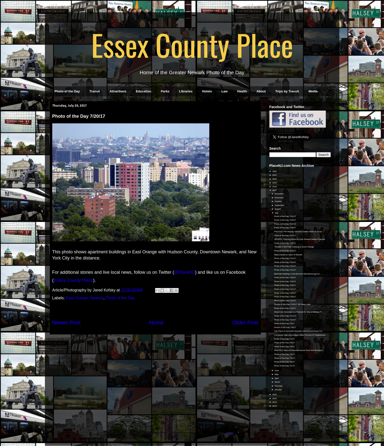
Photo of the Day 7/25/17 (285, 251)
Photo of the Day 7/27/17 (285, 235)
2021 (274, 175)
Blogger (229, 433)
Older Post (245, 322)
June (277, 370)
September (280, 205)
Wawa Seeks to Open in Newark (288, 255)
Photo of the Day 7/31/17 (285, 216)
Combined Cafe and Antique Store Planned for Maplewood (299, 335)
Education (143, 91)
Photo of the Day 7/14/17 (285, 301)
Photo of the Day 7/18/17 (285, 285)
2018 (274, 187)
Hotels (207, 91)
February (279, 386)
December (279, 194)
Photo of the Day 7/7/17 (284, 339)
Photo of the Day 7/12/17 (285, 308)
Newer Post (66, 322)
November (279, 198)
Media (313, 91)
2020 (274, 179)
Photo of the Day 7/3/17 (284, 358)
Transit (94, 91)
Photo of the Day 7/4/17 (284, 354)
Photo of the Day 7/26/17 (285, 243)
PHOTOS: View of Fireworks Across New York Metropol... (299, 350)
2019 (274, 183)
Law (224, 91)
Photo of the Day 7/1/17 (284, 366)
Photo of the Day (67, 91)
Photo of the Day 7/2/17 (284, 362)
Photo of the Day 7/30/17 (285, 220)
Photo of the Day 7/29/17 (285, 224)
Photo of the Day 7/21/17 (285, 270)
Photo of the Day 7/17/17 (285, 289)
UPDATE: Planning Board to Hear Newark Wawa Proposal (299, 239)
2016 (274, 394)
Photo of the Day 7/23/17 (285, 262)
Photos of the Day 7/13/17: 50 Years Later (292, 304)
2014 (274, 402)
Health (242, 91)
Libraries (186, 91)
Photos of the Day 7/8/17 (285, 327)
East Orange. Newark (85, 298)
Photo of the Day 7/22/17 (285, 266)
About (261, 91)
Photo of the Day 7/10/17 (285, 320)
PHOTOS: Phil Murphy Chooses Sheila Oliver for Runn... (298, 231)
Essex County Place (192, 44)
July (276, 213)
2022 (274, 171)
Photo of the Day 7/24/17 (285, 258)
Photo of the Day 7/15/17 (285, 297)
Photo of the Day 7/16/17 (285, 293)
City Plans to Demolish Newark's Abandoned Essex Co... (298, 331)
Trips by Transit (287, 91)
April (277, 378)
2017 (274, 190)
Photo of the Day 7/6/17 (284, 343)
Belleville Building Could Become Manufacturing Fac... (297, 274)
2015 (274, 398)
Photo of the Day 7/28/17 (285, 228)
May (277, 374)
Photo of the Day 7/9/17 (284, 323)
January (278, 389)
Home (156, 322)
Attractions (117, 91)
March (277, 382)
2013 (274, 406)
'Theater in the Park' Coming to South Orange (294, 247)
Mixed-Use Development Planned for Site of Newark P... (298, 312)
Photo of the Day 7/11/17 (285, 316)
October (278, 201)
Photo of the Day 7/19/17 (285, 281)
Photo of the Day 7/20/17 (285, 277)
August (278, 209)
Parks (165, 91)
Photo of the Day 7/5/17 (284, 346)
